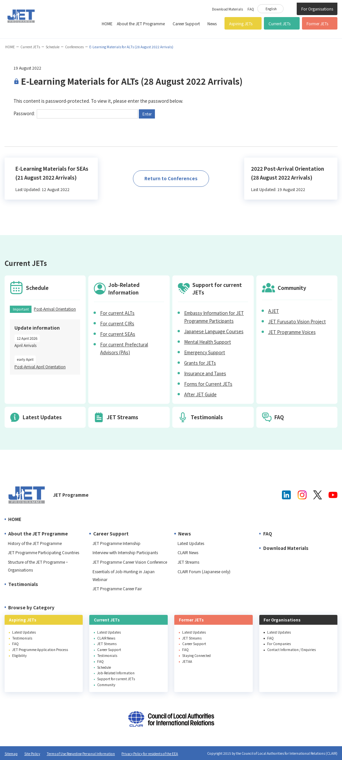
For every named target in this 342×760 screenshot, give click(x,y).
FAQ (250, 9)
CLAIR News (188, 552)
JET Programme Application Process (40, 649)
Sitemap (11, 753)
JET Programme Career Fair (117, 588)
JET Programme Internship (116, 543)
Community (106, 684)
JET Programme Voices (292, 332)
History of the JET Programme (35, 543)
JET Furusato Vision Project (297, 321)
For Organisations (317, 8)
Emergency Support (204, 352)
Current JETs (279, 23)
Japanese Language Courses (214, 331)
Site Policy (32, 753)
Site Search (290, 8)
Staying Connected (196, 655)
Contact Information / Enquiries (291, 649)
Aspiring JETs (240, 23)
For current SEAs (117, 334)
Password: (75, 113)
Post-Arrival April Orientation (40, 366)
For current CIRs (117, 323)
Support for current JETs (116, 678)
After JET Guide (200, 394)
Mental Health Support (207, 341)
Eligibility (19, 655)
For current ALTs (117, 313)
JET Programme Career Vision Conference (130, 562)
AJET (273, 311)
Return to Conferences (171, 178)
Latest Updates (191, 543)
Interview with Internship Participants (125, 552)
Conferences (74, 46)
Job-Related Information (116, 672)
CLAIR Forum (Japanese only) (204, 571)
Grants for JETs (200, 362)
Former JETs (317, 23)
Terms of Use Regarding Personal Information (81, 753)
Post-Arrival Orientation (55, 309)
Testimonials (23, 584)
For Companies (279, 643)
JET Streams (188, 562)
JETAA (187, 661)
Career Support (186, 23)
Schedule (52, 46)
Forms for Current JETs (208, 383)
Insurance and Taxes (205, 373)
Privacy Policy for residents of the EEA (149, 753)
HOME (107, 23)
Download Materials (227, 9)
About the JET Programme (141, 23)
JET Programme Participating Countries (43, 552)
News (212, 23)
